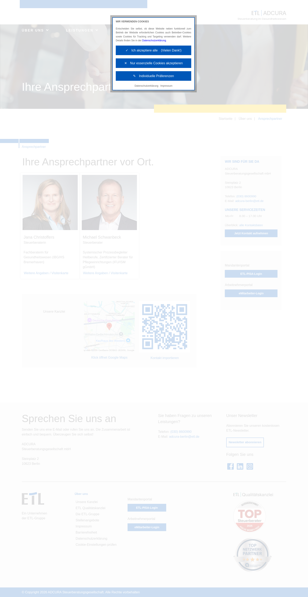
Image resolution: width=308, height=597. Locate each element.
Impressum (166, 85)
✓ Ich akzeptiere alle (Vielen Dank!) (153, 50)
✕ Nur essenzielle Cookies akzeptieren (153, 63)
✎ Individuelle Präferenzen (153, 76)
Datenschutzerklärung (154, 40)
